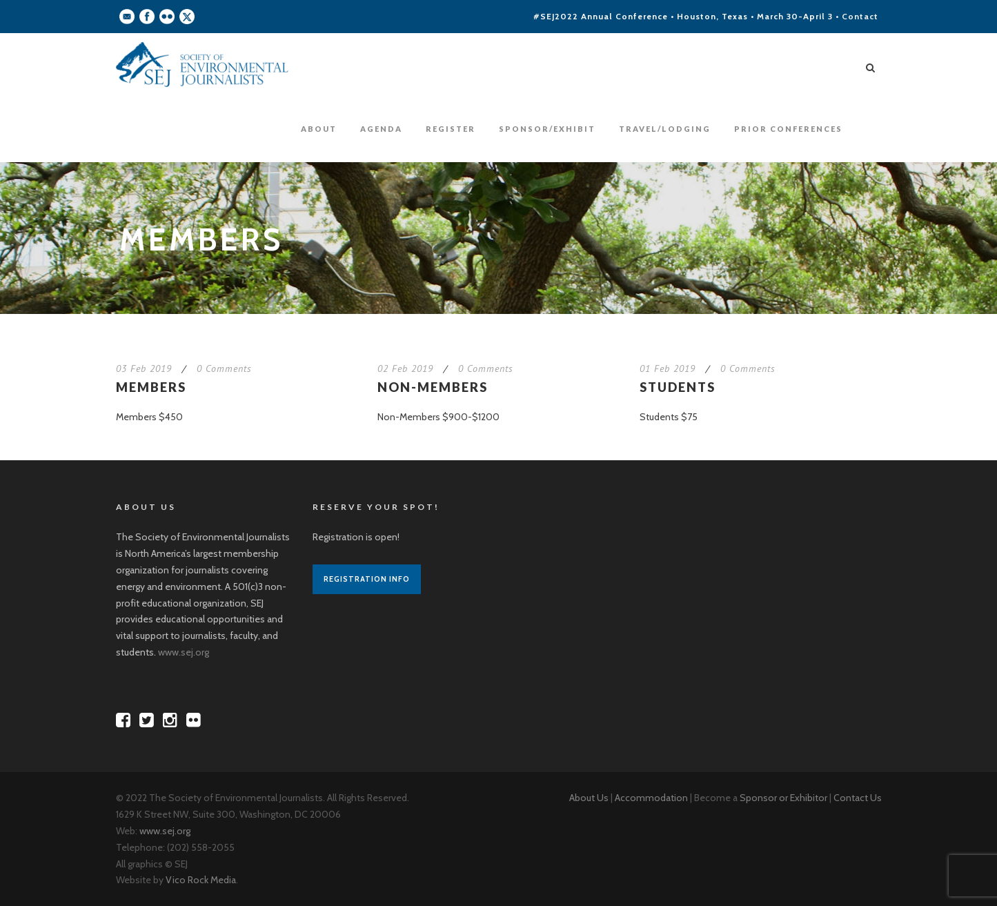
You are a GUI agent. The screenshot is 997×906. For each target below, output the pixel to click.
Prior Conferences (788, 128)
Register (450, 128)
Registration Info (367, 579)
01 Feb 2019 (667, 368)
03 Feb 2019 (144, 368)
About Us (589, 797)
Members (151, 387)
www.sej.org (183, 652)
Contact (860, 16)
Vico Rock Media (201, 880)
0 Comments (224, 368)
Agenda (381, 128)
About (319, 128)
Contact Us (857, 797)
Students (677, 387)
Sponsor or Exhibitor (783, 797)
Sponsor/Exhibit (547, 128)
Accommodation (651, 797)
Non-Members (432, 387)
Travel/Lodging (665, 128)
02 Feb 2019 (405, 368)
